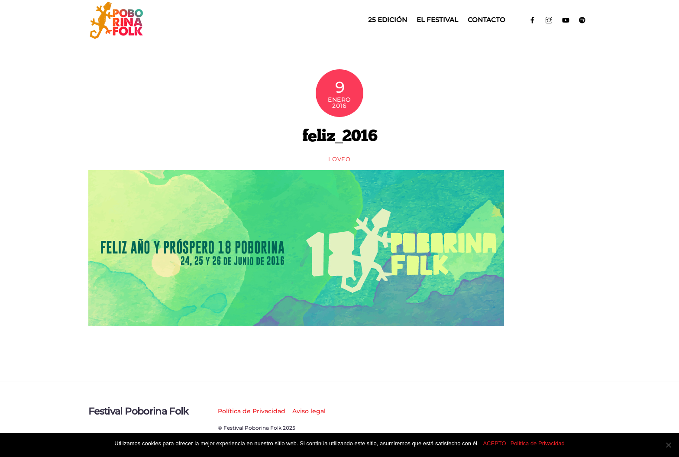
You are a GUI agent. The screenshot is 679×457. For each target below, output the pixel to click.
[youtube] (565, 19)
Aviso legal (309, 411)
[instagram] (549, 19)
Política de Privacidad (251, 411)
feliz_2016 (339, 135)
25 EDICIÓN (387, 20)
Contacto (486, 20)
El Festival (437, 20)
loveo (339, 159)
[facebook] (532, 19)
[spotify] (582, 19)
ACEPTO (494, 443)
